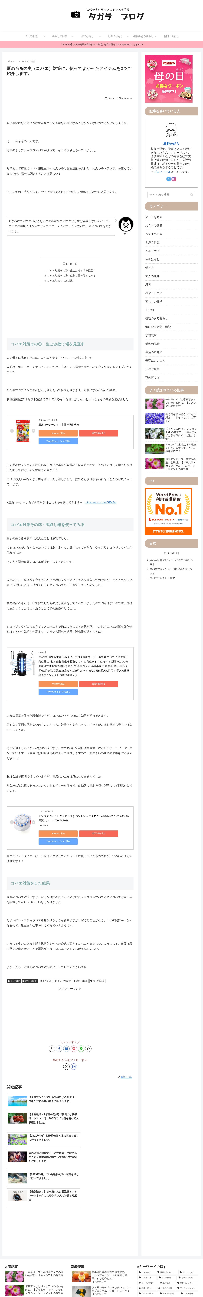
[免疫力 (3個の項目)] (175, 1256)
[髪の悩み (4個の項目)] (173, 1250)
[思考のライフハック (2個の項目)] (171, 1261)
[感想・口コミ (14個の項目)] (147, 1219)
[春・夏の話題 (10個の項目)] (169, 1224)
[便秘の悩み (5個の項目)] (176, 1245)
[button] (88, 1031)
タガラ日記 (14, 963)
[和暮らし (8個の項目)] (190, 1229)
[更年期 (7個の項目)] (190, 1240)
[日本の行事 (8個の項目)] (173, 1234)
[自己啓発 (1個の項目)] (152, 1271)
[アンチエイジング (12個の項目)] (187, 1219)
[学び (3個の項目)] (154, 1261)
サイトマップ (123, 1287)
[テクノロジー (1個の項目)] (182, 1271)
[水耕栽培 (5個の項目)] (161, 1245)
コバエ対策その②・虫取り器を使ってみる (71, 275)
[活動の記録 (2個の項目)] (159, 1266)
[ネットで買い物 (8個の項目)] (170, 1229)
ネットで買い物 (63, 963)
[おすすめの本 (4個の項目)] (146, 1250)
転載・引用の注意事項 (161, 1287)
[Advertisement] (70, 86)
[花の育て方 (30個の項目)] (147, 1208)
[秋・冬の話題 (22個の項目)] (148, 1213)
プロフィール (162, 171)
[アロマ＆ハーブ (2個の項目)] (176, 1266)
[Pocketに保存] (74, 1031)
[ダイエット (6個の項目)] (145, 1245)
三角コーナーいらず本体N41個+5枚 (59, 425)
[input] (171, 195)
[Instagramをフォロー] (74, 1049)
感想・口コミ (30, 963)
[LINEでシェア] (81, 1031)
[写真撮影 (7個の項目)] (190, 1234)
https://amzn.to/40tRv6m (100, 500)
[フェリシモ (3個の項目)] (190, 1256)
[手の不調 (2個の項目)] (144, 1266)
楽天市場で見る (83, 434)
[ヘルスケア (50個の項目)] (146, 1203)
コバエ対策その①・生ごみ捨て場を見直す (71, 270)
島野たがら (171, 143)
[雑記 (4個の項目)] (161, 1250)
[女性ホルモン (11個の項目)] (148, 1224)
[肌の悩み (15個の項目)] (167, 1213)
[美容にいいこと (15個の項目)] (187, 1213)
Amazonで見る (52, 434)
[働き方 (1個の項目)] (192, 1266)
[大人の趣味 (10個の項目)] (189, 1224)
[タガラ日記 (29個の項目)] (167, 1208)
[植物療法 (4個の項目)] (191, 1245)
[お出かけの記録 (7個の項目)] (171, 1240)
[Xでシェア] (52, 1031)
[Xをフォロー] (66, 1049)
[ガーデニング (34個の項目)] (188, 1203)
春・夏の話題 (97, 963)
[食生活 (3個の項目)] (162, 1256)
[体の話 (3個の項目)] (143, 1261)
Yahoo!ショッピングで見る (113, 434)
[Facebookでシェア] (59, 1031)
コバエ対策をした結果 (60, 280)
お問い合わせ (140, 1287)
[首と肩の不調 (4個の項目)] (147, 1256)
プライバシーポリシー (187, 1287)
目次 (65, 263)
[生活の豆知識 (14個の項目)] (166, 1219)
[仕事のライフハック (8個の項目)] (150, 1234)
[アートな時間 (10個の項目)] (148, 1229)
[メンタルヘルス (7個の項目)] (149, 1240)
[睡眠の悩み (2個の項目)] (190, 1261)
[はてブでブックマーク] (66, 1031)
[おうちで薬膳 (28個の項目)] (187, 1208)
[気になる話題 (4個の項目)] (189, 1250)
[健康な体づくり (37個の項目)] (167, 1203)
